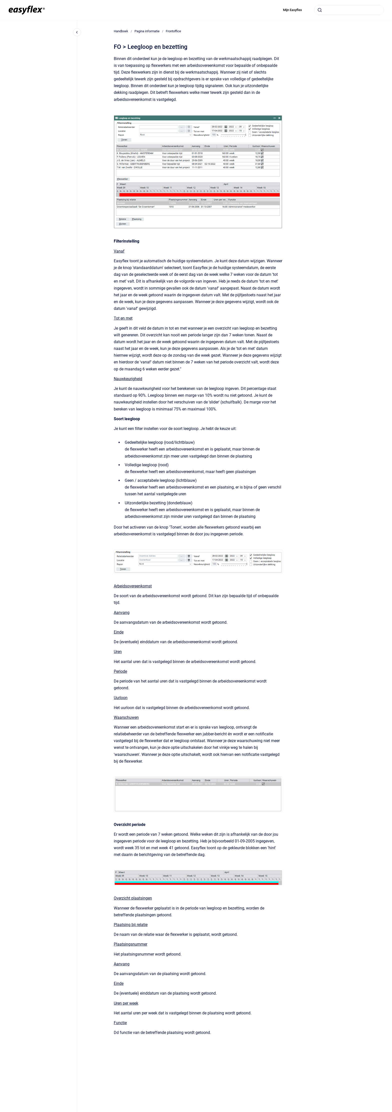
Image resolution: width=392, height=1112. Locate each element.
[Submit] (320, 10)
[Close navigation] (77, 32)
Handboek (121, 31)
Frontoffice (173, 31)
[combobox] (349, 10)
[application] (390, 1110)
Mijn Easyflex (292, 10)
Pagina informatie (147, 31)
